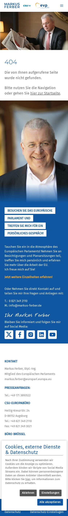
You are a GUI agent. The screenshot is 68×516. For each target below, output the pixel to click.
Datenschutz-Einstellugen (46, 512)
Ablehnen (28, 492)
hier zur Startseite (45, 93)
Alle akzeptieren (50, 502)
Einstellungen (50, 492)
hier (27, 479)
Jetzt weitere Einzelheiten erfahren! (28, 277)
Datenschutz (13, 512)
